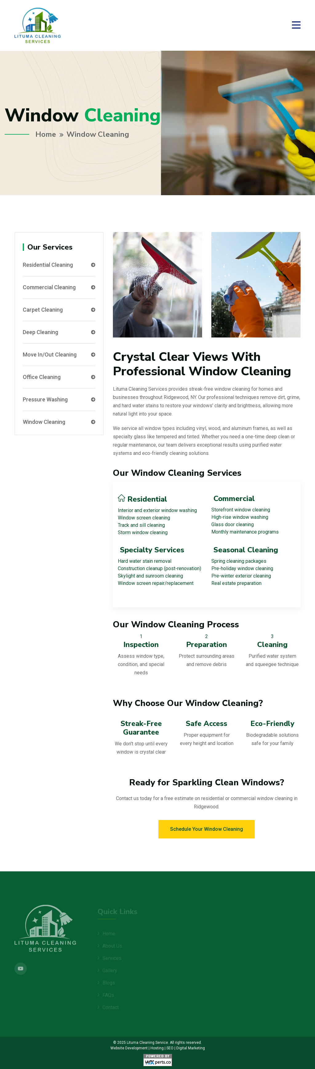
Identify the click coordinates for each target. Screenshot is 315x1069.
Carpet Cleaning (59, 309)
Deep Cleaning (59, 332)
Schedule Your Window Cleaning (206, 829)
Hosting (157, 1048)
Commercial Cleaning (59, 287)
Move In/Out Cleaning (59, 354)
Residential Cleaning (59, 264)
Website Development (129, 1048)
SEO (169, 1048)
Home (45, 134)
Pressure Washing (59, 399)
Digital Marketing (190, 1048)
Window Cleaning (59, 421)
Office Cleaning (59, 377)
